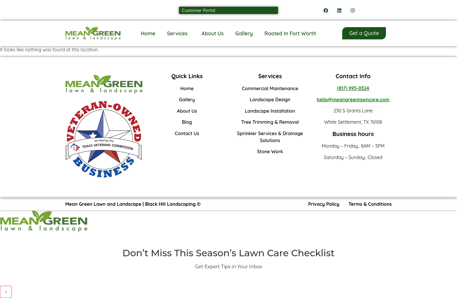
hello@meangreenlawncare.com (353, 99)
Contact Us (187, 133)
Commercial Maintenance (270, 88)
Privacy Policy (324, 204)
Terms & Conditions (370, 204)
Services (178, 33)
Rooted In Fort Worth (290, 33)
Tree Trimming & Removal (270, 122)
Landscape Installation (270, 111)
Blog (187, 122)
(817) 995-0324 (353, 88)
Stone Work (270, 151)
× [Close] (6, 292)
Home (148, 33)
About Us (212, 33)
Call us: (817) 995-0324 (92, 10)
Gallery (244, 33)
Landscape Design (270, 99)
